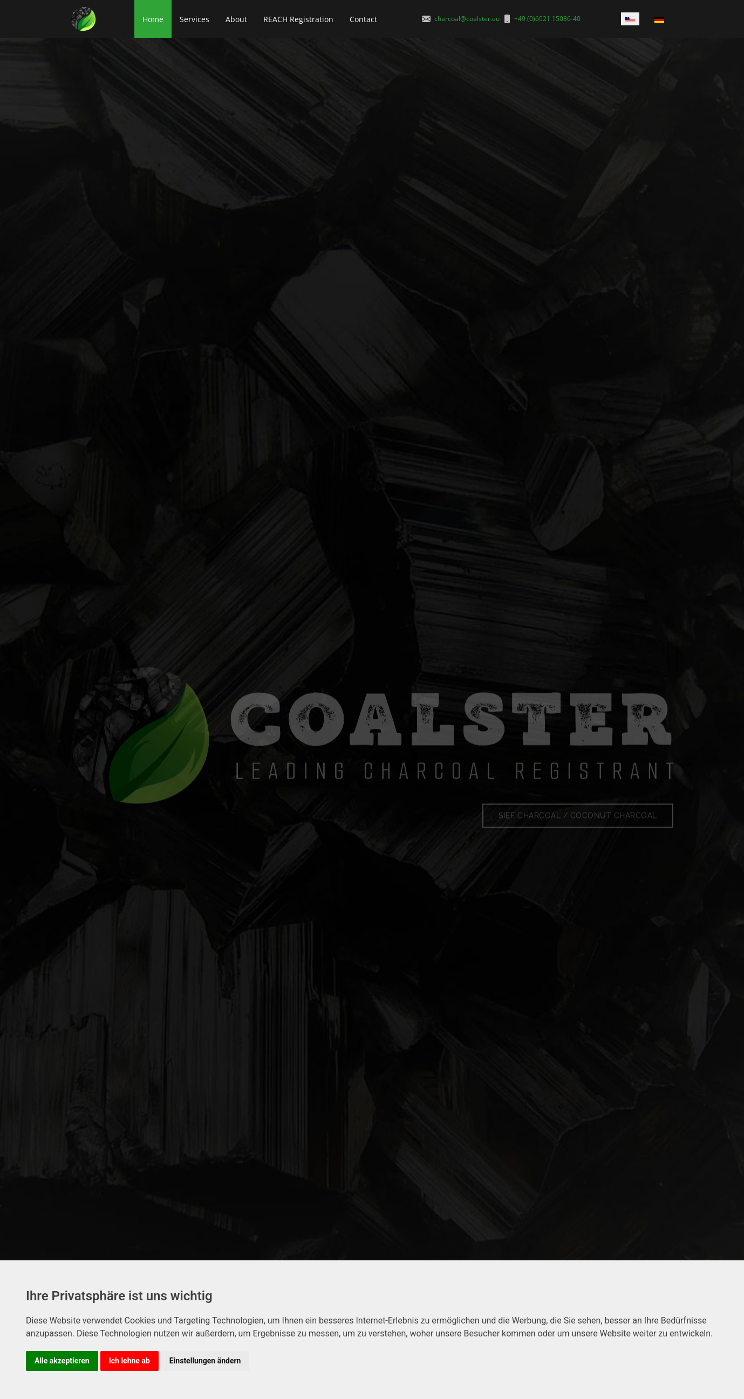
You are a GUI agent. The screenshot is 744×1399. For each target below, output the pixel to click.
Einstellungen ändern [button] (205, 1360)
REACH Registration (298, 19)
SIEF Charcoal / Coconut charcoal (578, 822)
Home (152, 19)
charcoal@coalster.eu (467, 18)
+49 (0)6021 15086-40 (547, 18)
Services (194, 19)
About (236, 19)
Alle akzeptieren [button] (62, 1360)
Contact (363, 19)
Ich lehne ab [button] (129, 1360)
